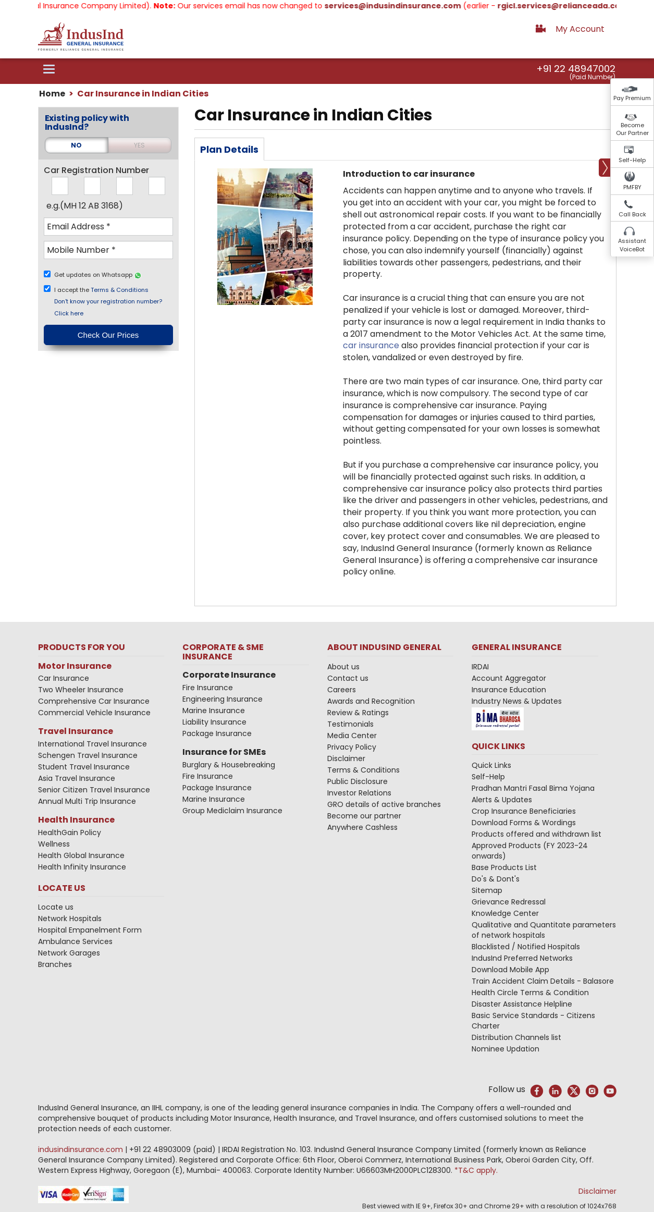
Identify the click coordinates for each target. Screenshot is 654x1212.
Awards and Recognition (371, 701)
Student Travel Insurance (84, 767)
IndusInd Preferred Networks (522, 958)
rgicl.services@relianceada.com (573, 6)
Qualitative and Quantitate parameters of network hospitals (544, 930)
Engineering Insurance (222, 699)
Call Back (632, 214)
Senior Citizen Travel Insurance (94, 790)
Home (52, 94)
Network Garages (69, 953)
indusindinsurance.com (81, 1149)
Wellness (54, 844)
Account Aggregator (509, 678)
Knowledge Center (505, 913)
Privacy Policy (351, 747)
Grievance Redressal (509, 902)
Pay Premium (632, 98)
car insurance (371, 345)
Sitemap (487, 890)
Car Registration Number (96, 170)
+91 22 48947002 (575, 68)
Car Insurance (63, 678)
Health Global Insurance (82, 855)
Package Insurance (217, 733)
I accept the (102, 289)
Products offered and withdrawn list (536, 834)
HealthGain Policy (69, 832)
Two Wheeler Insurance (81, 689)
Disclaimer (346, 758)
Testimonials (350, 724)
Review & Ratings (358, 712)
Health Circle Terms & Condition (530, 992)
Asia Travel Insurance (76, 778)
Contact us (347, 678)
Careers (341, 689)
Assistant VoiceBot (632, 245)
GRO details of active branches (384, 804)
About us (343, 667)
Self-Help (632, 160)
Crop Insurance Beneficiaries (524, 811)
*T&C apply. (476, 1170)
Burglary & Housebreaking (228, 765)
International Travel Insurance (92, 744)
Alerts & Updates (502, 799)
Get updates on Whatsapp (98, 275)
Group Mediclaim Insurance (232, 810)
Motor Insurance (75, 666)
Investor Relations (359, 793)
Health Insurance (76, 820)
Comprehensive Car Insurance (94, 701)
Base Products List (504, 867)
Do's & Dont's (496, 879)
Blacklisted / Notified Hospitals (526, 946)
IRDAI (480, 667)
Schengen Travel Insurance (88, 755)
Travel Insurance (75, 731)
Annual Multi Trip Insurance (87, 801)
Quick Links (491, 765)
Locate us (55, 907)
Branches (55, 964)
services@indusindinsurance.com (403, 6)
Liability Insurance (214, 722)
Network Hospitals (70, 918)
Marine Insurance (213, 710)
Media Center (352, 735)
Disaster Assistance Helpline (522, 1004)
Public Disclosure (357, 781)
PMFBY (632, 187)
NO (76, 145)
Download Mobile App (510, 969)
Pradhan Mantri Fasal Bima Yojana (533, 788)
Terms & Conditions (120, 289)
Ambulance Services (75, 941)
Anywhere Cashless (362, 827)
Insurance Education (509, 689)
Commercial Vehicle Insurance (94, 712)
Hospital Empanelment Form (90, 930)
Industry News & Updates (517, 701)
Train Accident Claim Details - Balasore (543, 981)
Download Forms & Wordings (524, 822)
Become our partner (364, 816)
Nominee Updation (505, 1049)
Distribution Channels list (516, 1037)
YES (139, 145)
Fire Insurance (207, 687)
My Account (580, 29)
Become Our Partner (632, 129)
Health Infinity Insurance (83, 867)
